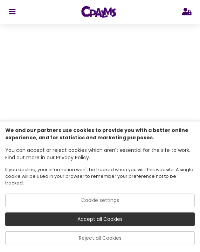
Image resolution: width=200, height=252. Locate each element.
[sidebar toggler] (12, 12)
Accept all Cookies (100, 219)
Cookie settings (100, 200)
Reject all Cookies (100, 237)
